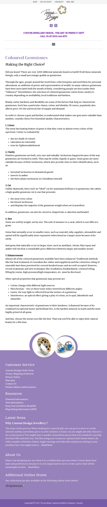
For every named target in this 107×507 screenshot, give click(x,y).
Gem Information (14, 402)
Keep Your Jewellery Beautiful (20, 406)
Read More (47, 445)
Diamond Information (16, 399)
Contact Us (11, 383)
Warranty (10, 380)
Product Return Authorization (20, 387)
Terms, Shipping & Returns (19, 373)
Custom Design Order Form (19, 370)
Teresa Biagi (53, 13)
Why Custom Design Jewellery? (26, 423)
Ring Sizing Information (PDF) (21, 409)
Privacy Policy (12, 377)
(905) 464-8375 (59, 36)
